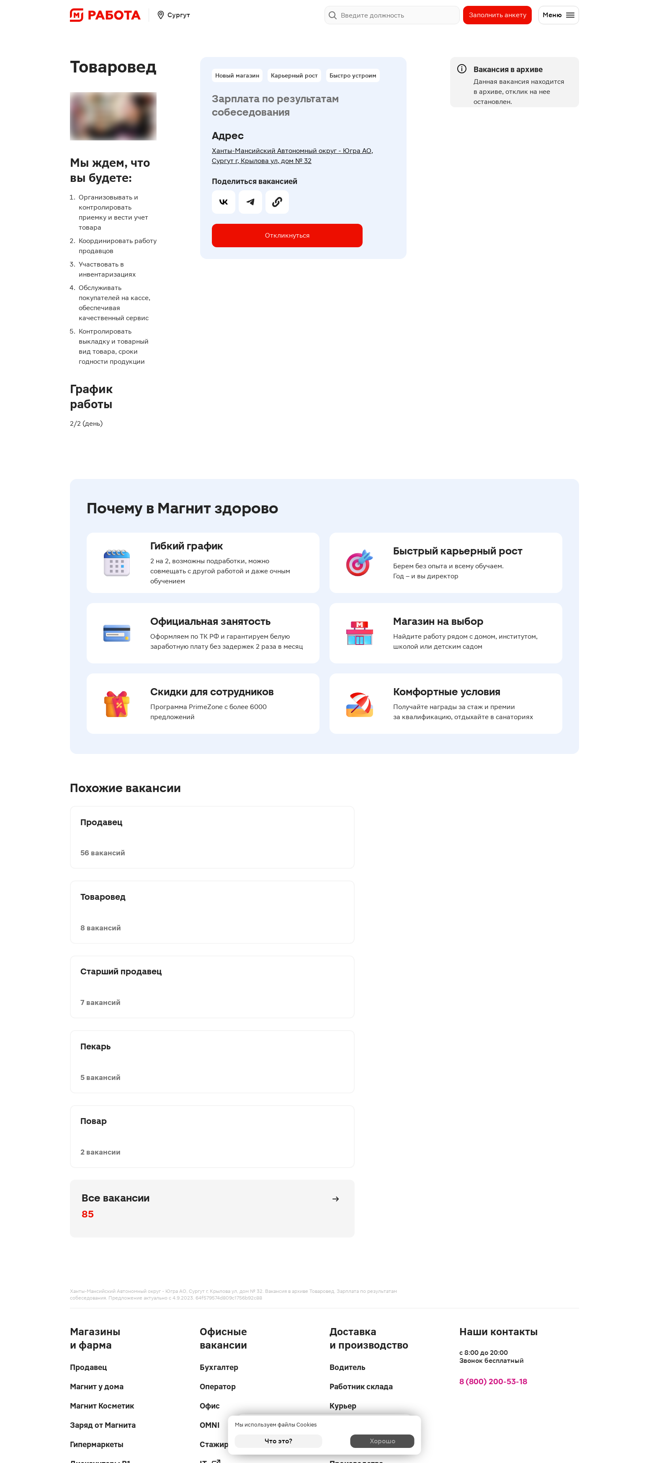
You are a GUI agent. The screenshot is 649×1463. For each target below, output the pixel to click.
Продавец (88, 1081)
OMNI (210, 1138)
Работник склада (361, 1100)
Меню (559, 15)
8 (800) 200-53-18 (493, 1095)
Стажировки (223, 1158)
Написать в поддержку (227, 1366)
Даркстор (348, 1138)
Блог (338, 1258)
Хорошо (371, 1441)
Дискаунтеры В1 (100, 1177)
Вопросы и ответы (363, 1239)
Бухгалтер (219, 1081)
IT (210, 1178)
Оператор (218, 1100)
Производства (356, 1177)
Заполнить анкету (497, 15)
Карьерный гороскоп (369, 1278)
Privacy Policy (202, 1425)
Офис (210, 1119)
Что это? (278, 1441)
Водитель (348, 1081)
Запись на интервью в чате (367, 1215)
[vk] (223, 235)
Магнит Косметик (102, 1119)
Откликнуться (279, 188)
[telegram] (250, 235)
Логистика (349, 1158)
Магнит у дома (97, 1100)
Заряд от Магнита (103, 1138)
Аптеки (83, 1196)
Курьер (343, 1119)
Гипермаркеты (97, 1158)
